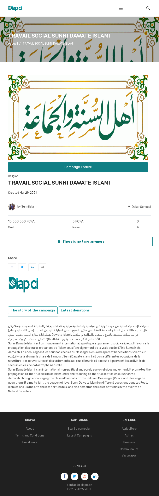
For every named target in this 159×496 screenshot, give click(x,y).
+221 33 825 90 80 (79, 489)
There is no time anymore (81, 241)
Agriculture (129, 428)
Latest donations (75, 310)
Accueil (13, 43)
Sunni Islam (28, 206)
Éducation (129, 456)
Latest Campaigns (79, 435)
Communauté (129, 449)
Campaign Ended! (78, 167)
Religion (13, 176)
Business (129, 442)
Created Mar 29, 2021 (22, 193)
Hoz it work (29, 442)
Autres (129, 435)
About (30, 428)
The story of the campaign (33, 310)
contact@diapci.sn (79, 485)
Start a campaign (79, 428)
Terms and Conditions (29, 435)
